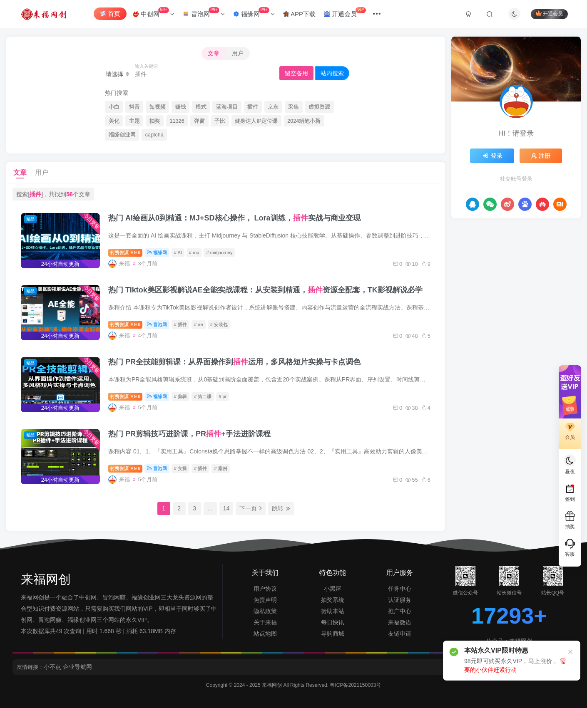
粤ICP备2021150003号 (355, 685)
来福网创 (272, 685)
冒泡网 (203, 12)
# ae (198, 324)
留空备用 (296, 73)
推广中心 (399, 611)
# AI (178, 252)
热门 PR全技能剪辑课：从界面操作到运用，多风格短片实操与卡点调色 (234, 362)
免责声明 (265, 600)
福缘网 (254, 12)
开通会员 (345, 12)
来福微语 (399, 622)
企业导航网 (77, 666)
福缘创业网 (122, 135)
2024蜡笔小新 (304, 121)
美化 (114, 121)
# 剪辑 (180, 396)
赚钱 (180, 107)
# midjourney (219, 252)
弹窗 (199, 121)
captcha (154, 135)
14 (226, 508)
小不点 (52, 666)
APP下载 (299, 13)
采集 (293, 107)
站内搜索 (332, 73)
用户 (238, 53)
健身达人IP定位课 (256, 121)
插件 (252, 107)
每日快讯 (332, 622)
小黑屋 (332, 588)
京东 (273, 107)
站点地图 (265, 633)
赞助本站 (332, 611)
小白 (114, 107)
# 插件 (180, 324)
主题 (134, 121)
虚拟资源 (319, 107)
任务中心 (399, 588)
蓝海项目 (227, 107)
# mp (194, 252)
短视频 (157, 107)
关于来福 (265, 622)
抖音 (134, 107)
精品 (30, 219)
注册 (540, 155)
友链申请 (399, 633)
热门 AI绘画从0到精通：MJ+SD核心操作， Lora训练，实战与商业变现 (234, 218)
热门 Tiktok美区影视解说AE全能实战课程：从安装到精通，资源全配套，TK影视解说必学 (265, 290)
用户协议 (265, 588)
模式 (201, 107)
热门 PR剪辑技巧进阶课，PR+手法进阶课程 (189, 434)
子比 (219, 121)
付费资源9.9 (125, 252)
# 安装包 (219, 324)
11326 (177, 121)
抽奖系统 (332, 600)
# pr (222, 396)
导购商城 (332, 633)
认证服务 (399, 600)
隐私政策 (265, 611)
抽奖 (154, 121)
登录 (492, 155)
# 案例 (220, 468)
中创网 (153, 12)
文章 (213, 53)
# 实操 (180, 468)
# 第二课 (202, 396)
